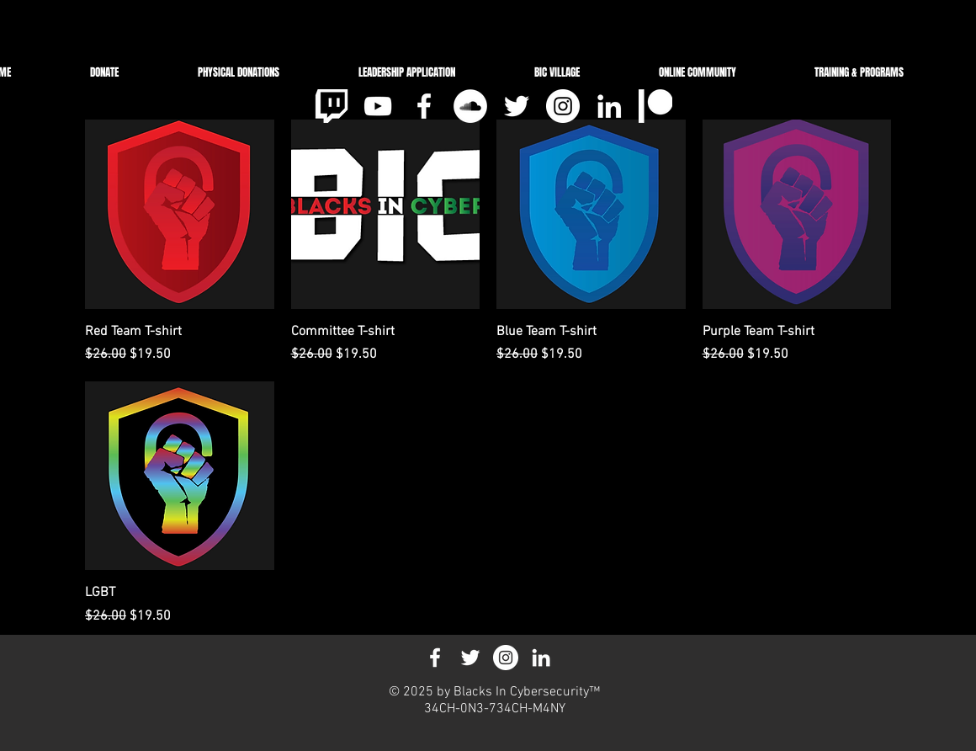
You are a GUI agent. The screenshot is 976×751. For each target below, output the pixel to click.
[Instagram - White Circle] (563, 106)
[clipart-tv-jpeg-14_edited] (331, 106)
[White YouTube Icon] (378, 106)
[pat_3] (655, 106)
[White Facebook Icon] (424, 106)
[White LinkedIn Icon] (609, 106)
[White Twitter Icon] (516, 106)
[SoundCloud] (470, 106)
